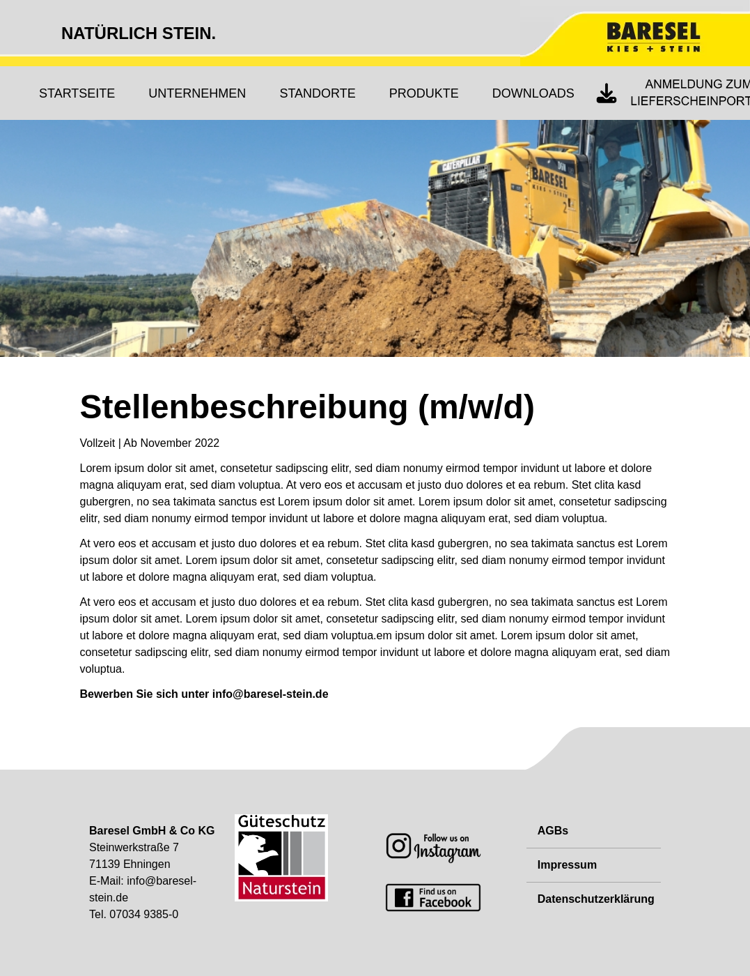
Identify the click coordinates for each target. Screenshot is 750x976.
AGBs (553, 831)
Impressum (567, 865)
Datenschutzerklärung (596, 899)
